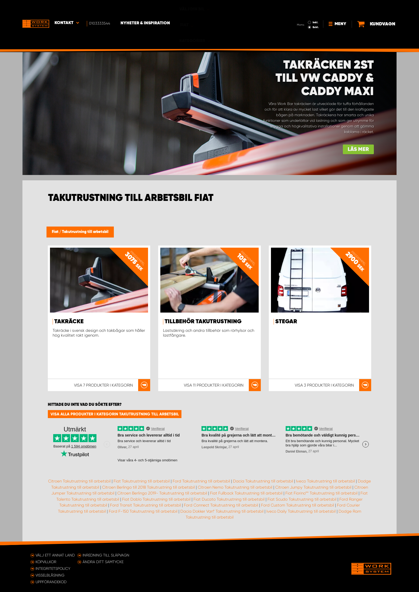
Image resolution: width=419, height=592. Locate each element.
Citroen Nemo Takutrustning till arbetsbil (235, 487)
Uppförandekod (51, 582)
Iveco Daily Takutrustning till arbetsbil (301, 511)
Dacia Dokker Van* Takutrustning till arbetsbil (221, 511)
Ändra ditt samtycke (103, 562)
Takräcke (69, 322)
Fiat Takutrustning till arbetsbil (142, 481)
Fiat (55, 232)
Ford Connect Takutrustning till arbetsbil (221, 505)
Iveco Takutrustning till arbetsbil (325, 481)
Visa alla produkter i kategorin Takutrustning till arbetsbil (115, 414)
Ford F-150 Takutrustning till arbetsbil (143, 511)
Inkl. (297, 7)
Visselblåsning (50, 575)
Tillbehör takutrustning (203, 322)
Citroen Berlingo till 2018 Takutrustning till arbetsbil (148, 487)
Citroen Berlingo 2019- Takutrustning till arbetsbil (162, 493)
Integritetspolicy (53, 568)
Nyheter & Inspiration (145, 8)
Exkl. (298, 12)
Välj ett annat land (55, 555)
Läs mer (358, 149)
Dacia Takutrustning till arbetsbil (263, 481)
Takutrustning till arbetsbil (85, 232)
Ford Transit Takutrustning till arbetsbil (145, 505)
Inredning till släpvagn (106, 555)
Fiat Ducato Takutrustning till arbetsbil (229, 499)
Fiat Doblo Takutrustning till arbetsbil (156, 499)
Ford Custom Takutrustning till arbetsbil (297, 505)
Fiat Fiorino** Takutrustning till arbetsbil (321, 493)
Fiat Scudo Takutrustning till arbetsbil (301, 499)
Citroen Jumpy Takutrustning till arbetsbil (313, 487)
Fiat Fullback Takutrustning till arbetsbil (246, 493)
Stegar (286, 322)
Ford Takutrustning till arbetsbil (201, 481)
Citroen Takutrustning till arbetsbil (79, 481)
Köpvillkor (46, 562)
